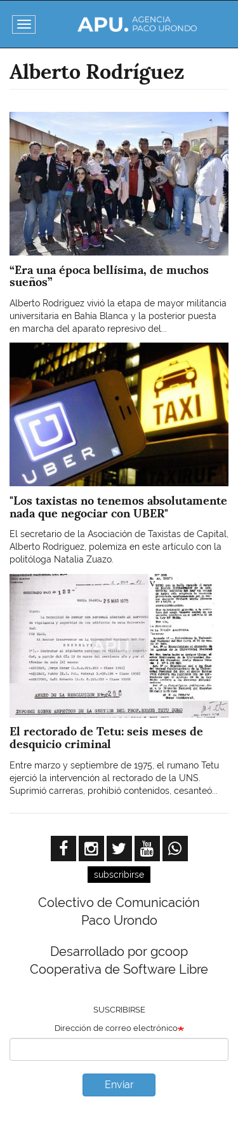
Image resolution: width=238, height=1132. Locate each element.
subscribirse (119, 874)
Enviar (119, 1085)
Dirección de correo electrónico (116, 1028)
